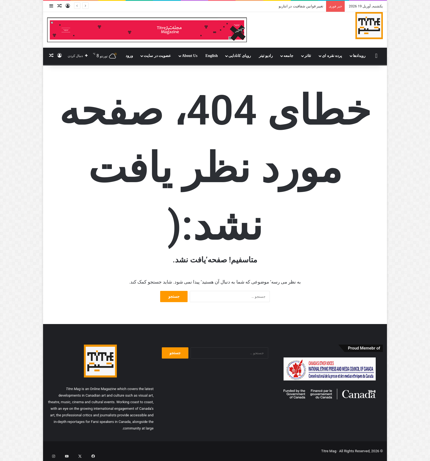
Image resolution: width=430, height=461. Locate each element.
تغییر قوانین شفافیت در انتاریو (301, 6)
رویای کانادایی (239, 56)
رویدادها (359, 56)
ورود (129, 56)
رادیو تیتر (266, 56)
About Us (189, 56)
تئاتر (307, 56)
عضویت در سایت (157, 56)
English (211, 56)
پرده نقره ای (332, 56)
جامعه (288, 56)
